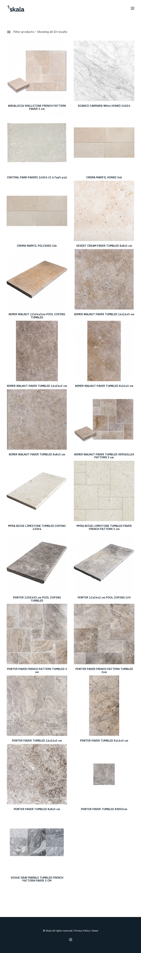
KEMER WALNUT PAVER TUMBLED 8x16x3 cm (104, 386)
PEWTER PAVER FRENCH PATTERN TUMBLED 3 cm (37, 670)
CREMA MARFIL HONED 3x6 (104, 177)
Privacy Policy (82, 931)
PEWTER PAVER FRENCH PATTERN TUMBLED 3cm (104, 670)
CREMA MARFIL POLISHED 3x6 (37, 246)
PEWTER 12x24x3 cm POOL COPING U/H (104, 597)
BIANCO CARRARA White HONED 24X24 (104, 106)
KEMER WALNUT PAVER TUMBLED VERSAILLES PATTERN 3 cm (104, 456)
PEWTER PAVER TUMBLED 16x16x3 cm (37, 740)
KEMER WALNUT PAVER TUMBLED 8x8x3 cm (37, 454)
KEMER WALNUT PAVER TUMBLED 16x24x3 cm (37, 386)
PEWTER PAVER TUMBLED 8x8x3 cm (37, 809)
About (95, 931)
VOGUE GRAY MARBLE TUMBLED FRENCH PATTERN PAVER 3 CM (37, 879)
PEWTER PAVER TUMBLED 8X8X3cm (104, 809)
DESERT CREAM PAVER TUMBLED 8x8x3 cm (104, 246)
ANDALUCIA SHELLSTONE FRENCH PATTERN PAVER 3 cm (37, 107)
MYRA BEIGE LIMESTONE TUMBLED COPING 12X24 (37, 527)
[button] (132, 8)
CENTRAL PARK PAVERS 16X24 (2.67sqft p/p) (37, 177)
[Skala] (15, 8)
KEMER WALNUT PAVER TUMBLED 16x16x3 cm (104, 314)
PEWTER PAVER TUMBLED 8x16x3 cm (104, 740)
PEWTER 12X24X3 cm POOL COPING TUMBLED (37, 599)
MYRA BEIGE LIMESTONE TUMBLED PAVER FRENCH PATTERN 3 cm (104, 527)
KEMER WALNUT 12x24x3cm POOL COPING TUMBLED (37, 315)
